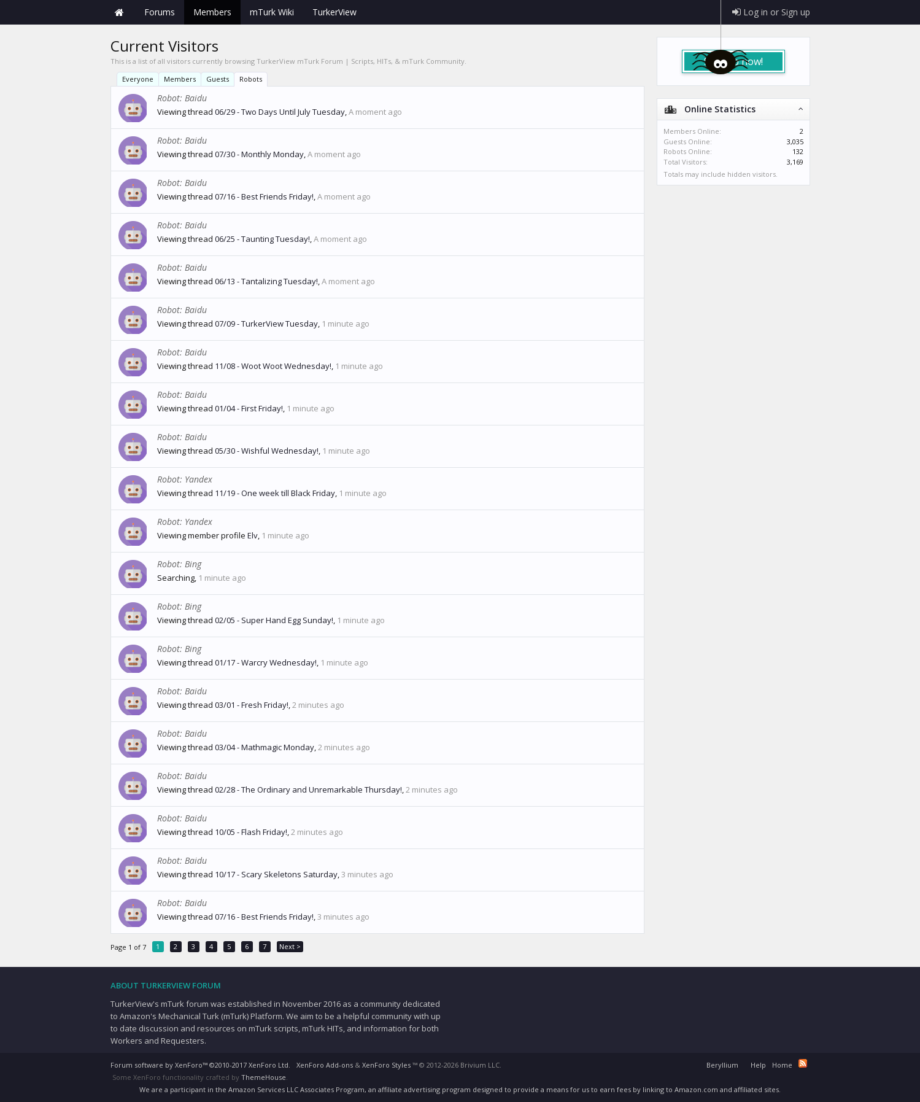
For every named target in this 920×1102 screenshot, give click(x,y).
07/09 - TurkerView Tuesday (266, 323)
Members (180, 78)
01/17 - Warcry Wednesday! (266, 662)
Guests (217, 78)
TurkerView (334, 12)
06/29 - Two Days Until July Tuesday (280, 111)
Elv (252, 535)
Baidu (196, 98)
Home (119, 12)
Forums (159, 12)
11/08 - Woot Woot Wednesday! (273, 365)
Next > (290, 946)
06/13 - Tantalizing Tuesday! (266, 281)
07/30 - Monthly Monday (259, 154)
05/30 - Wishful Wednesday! (267, 450)
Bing (193, 564)
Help (758, 1064)
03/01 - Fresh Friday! (251, 704)
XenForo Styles (386, 1064)
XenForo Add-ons (324, 1064)
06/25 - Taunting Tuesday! (262, 238)
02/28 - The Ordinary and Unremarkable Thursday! (308, 789)
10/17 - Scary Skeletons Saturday (276, 874)
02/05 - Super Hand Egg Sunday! (274, 620)
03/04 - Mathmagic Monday (264, 747)
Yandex (198, 479)
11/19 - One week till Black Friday (275, 493)
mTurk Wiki (272, 12)
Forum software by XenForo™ (200, 1064)
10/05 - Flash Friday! (251, 831)
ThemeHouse (263, 1077)
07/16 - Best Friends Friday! (264, 196)
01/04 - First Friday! (249, 408)
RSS (802, 1063)
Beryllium (722, 1064)
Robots (250, 78)
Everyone (137, 78)
